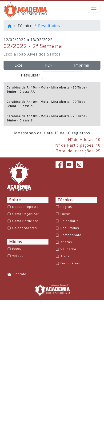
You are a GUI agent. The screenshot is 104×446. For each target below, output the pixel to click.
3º (8, 166)
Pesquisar (52, 75)
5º (8, 194)
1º (8, 112)
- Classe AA (26, 102)
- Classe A (25, 127)
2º (8, 151)
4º (8, 180)
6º (8, 209)
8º (8, 233)
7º (8, 219)
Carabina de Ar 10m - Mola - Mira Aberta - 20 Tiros (46, 98)
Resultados (49, 25)
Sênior (11, 102)
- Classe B (25, 252)
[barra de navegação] (93, 7)
